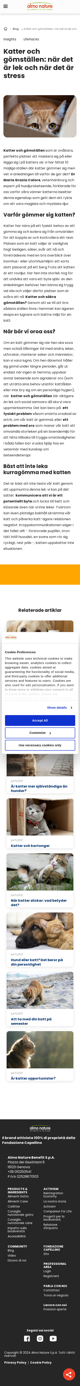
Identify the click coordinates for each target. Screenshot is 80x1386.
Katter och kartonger (30, 845)
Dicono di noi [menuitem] (17, 1260)
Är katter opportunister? (33, 1078)
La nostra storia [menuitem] (55, 1201)
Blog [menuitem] (11, 1251)
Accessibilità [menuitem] (17, 1236)
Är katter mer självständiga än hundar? (39, 788)
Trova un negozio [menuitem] (56, 1295)
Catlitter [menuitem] (14, 1207)
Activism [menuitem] (50, 1207)
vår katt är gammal (36, 419)
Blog (16, 29)
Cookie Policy (41, 1363)
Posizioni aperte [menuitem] (55, 1309)
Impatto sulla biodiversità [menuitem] (17, 1230)
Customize (40, 733)
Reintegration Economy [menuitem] (53, 1195)
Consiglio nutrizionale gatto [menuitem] (20, 1213)
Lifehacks (31, 39)
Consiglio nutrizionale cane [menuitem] (20, 1221)
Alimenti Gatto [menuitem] (18, 1196)
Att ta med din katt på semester (31, 1021)
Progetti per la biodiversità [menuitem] (54, 1218)
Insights (9, 39)
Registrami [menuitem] (51, 1276)
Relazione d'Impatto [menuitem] (51, 1226)
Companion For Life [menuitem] (58, 1211)
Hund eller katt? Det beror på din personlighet (37, 962)
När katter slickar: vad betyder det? (39, 902)
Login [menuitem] (47, 1271)
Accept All (40, 720)
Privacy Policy (15, 1363)
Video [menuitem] (12, 1256)
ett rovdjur (17, 273)
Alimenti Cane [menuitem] (18, 1201)
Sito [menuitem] (46, 1254)
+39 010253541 (19, 1171)
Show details (57, 707)
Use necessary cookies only (40, 745)
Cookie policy (22, 698)
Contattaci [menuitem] (52, 1290)
